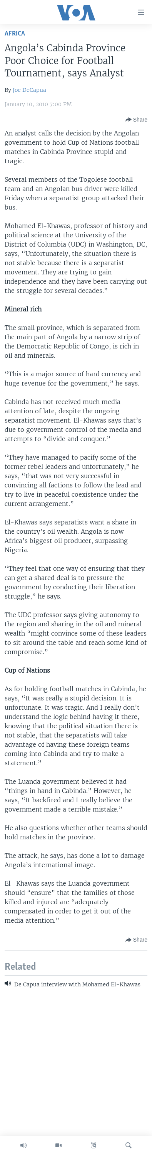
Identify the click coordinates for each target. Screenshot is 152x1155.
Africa (15, 33)
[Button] (136, 119)
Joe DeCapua (29, 89)
